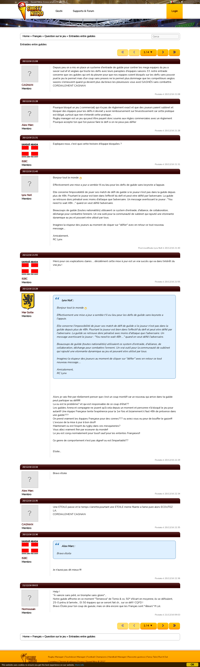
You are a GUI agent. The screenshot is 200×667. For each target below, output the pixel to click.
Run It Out (163, 656)
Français (37, 36)
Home (26, 36)
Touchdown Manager (75, 656)
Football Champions (97, 656)
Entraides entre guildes (82, 36)
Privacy (80, 661)
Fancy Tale (152, 656)
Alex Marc (27, 125)
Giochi (58, 11)
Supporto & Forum (83, 11)
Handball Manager (117, 656)
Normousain (28, 609)
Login (174, 11)
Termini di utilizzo (67, 661)
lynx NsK (27, 195)
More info (79, 665)
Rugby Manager (56, 656)
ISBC (24, 161)
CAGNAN (27, 85)
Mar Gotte (28, 312)
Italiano (175, 2)
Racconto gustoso (136, 656)
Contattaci (53, 661)
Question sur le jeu (55, 36)
